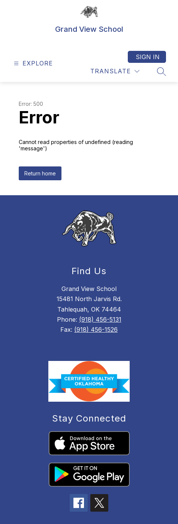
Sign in (148, 57)
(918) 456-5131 (100, 319)
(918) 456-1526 (96, 329)
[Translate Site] (114, 71)
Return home (40, 173)
